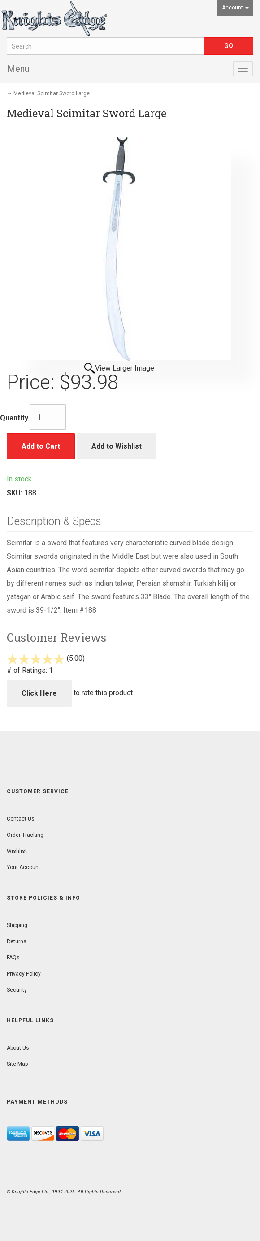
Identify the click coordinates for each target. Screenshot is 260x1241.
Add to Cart (41, 446)
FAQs (13, 957)
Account (235, 7)
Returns (16, 941)
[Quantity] (48, 417)
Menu (18, 68)
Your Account (23, 867)
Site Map (17, 1064)
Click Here (39, 693)
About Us (18, 1048)
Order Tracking (25, 835)
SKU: (15, 493)
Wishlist (17, 851)
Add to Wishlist (116, 446)
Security (17, 990)
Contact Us (21, 819)
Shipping (17, 925)
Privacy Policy (24, 974)
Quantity (14, 418)
